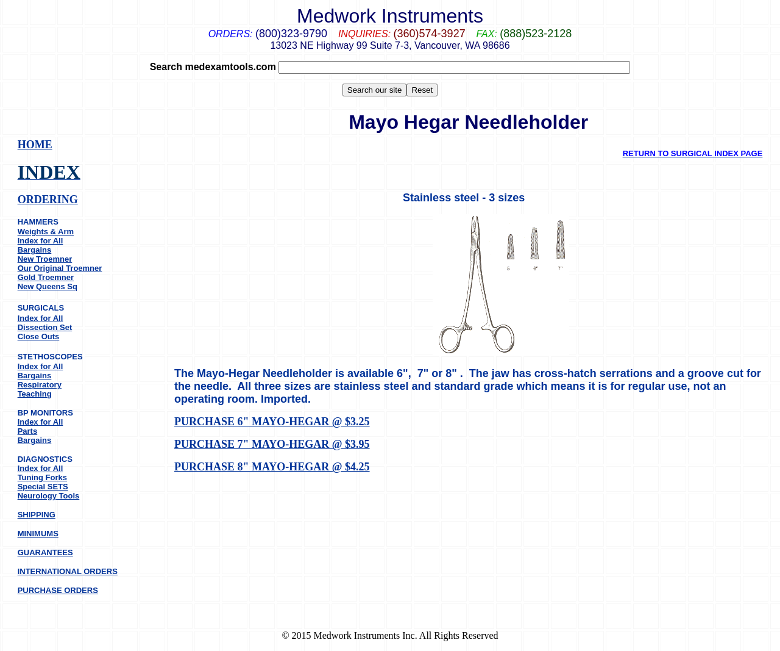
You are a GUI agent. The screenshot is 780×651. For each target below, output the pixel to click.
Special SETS (43, 486)
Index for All (40, 240)
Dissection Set (45, 327)
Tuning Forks (42, 477)
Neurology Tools (49, 495)
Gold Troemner (46, 277)
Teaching (35, 393)
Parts (28, 431)
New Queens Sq (47, 286)
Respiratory (40, 384)
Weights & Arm (46, 231)
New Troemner (45, 259)
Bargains (35, 249)
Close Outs (39, 336)
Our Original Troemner (60, 268)
